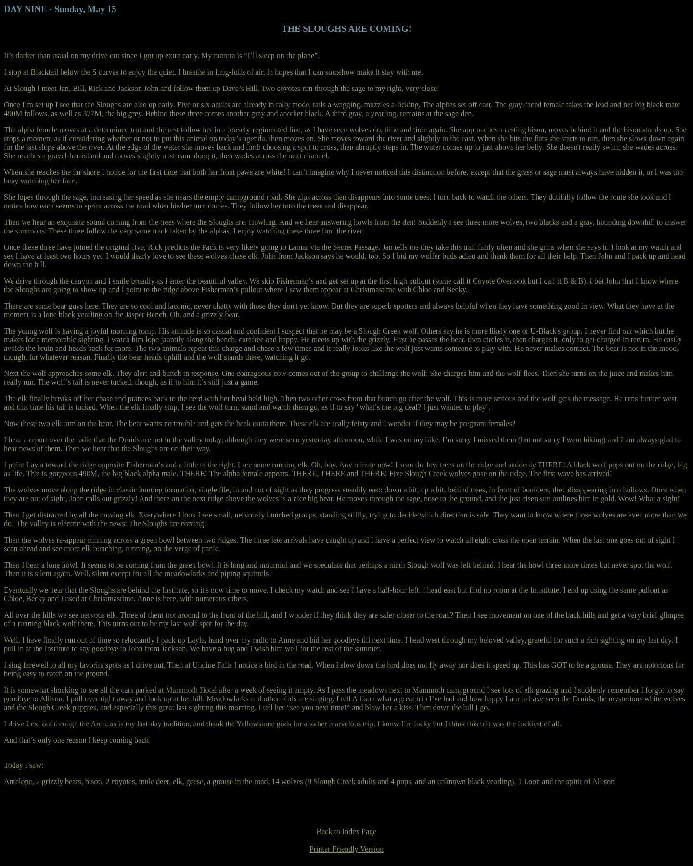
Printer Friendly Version (346, 849)
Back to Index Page (347, 831)
